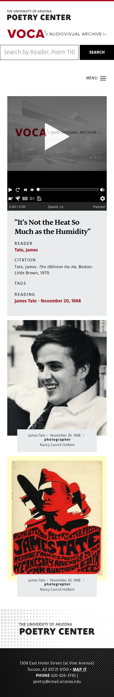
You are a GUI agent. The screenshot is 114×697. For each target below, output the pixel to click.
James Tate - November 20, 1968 (48, 301)
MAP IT (80, 669)
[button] (11, 189)
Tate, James (26, 250)
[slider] (38, 189)
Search (97, 52)
